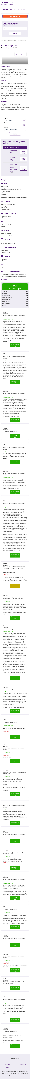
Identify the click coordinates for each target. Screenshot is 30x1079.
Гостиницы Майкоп (11, 42)
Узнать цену (24, 152)
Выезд (6, 122)
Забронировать (15, 16)
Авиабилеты (22, 1064)
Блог (7, 1067)
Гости (6, 127)
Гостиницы (7, 1064)
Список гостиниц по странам (8, 40)
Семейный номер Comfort (12, 159)
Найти (15, 33)
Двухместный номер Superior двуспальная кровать (13, 168)
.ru (7, 3)
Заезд (6, 118)
